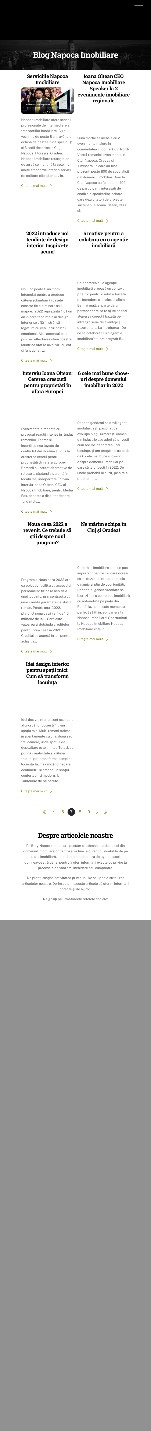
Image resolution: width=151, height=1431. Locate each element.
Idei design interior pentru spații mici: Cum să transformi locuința (47, 672)
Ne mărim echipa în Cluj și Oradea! (103, 527)
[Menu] (139, 6)
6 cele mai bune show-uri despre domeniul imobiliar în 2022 (103, 379)
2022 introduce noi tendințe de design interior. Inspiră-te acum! (47, 242)
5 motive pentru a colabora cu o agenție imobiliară (103, 239)
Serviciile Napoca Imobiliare (47, 79)
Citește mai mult (34, 186)
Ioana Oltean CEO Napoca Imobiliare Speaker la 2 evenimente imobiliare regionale (104, 88)
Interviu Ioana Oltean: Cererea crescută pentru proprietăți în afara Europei (47, 382)
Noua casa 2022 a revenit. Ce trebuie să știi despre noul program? (47, 533)
